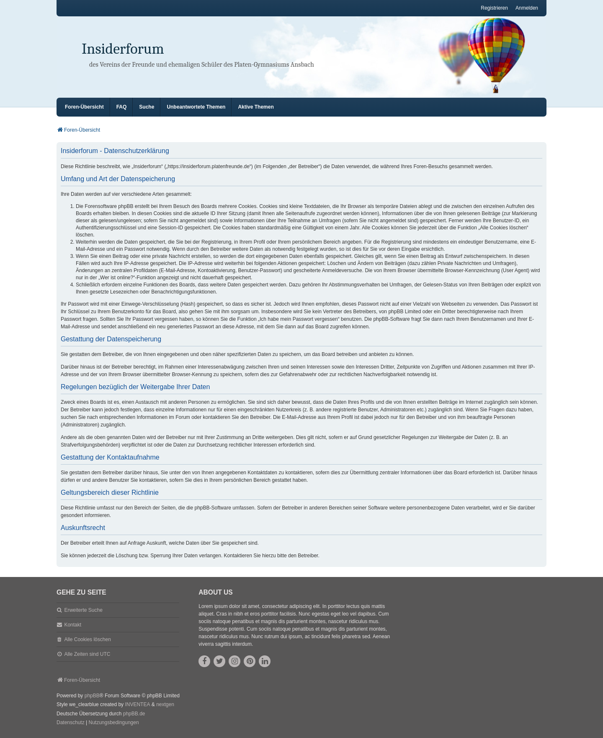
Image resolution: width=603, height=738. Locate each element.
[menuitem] (71, 723)
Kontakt (72, 625)
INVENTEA (137, 704)
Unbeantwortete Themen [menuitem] (196, 107)
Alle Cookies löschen (87, 639)
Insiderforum (123, 48)
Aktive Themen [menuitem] (255, 107)
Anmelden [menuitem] (526, 8)
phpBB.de (134, 714)
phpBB (92, 696)
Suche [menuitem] (146, 107)
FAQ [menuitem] (121, 107)
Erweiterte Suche (83, 610)
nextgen (165, 704)
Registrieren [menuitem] (494, 8)
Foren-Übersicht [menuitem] (84, 107)
